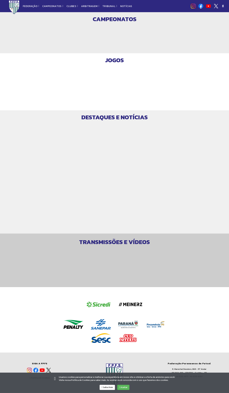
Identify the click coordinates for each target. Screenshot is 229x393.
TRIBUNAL (109, 6)
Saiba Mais (107, 387)
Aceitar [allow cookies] (123, 387)
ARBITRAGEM (90, 6)
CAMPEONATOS (52, 6)
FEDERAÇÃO (31, 6)
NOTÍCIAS (126, 6)
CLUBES (72, 6)
